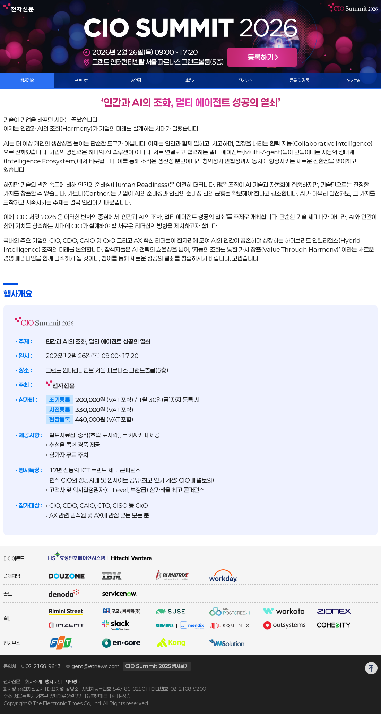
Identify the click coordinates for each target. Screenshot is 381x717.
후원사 (190, 82)
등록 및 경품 (299, 82)
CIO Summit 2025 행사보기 (157, 669)
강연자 (136, 82)
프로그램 (82, 82)
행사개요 (27, 82)
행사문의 (53, 685)
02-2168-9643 (41, 669)
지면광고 (73, 685)
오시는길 (354, 82)
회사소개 (33, 685)
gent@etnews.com (93, 669)
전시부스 (245, 82)
